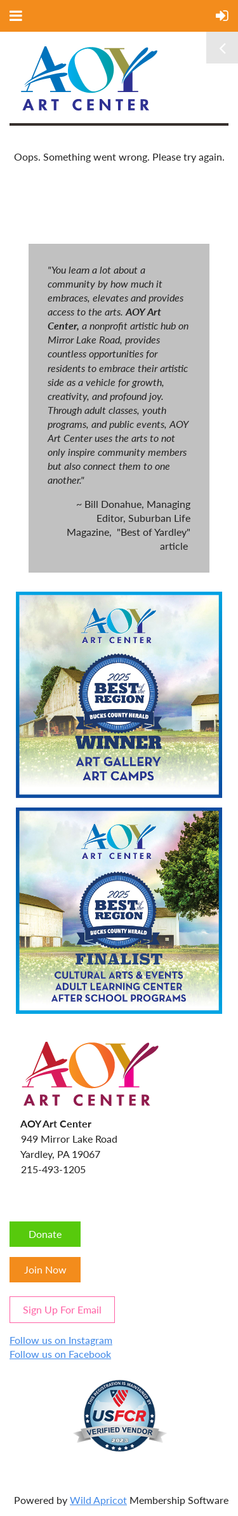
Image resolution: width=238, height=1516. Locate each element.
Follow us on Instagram (61, 1340)
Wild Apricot (98, 1500)
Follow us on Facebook (60, 1354)
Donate (45, 1234)
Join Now (45, 1269)
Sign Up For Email (62, 1309)
